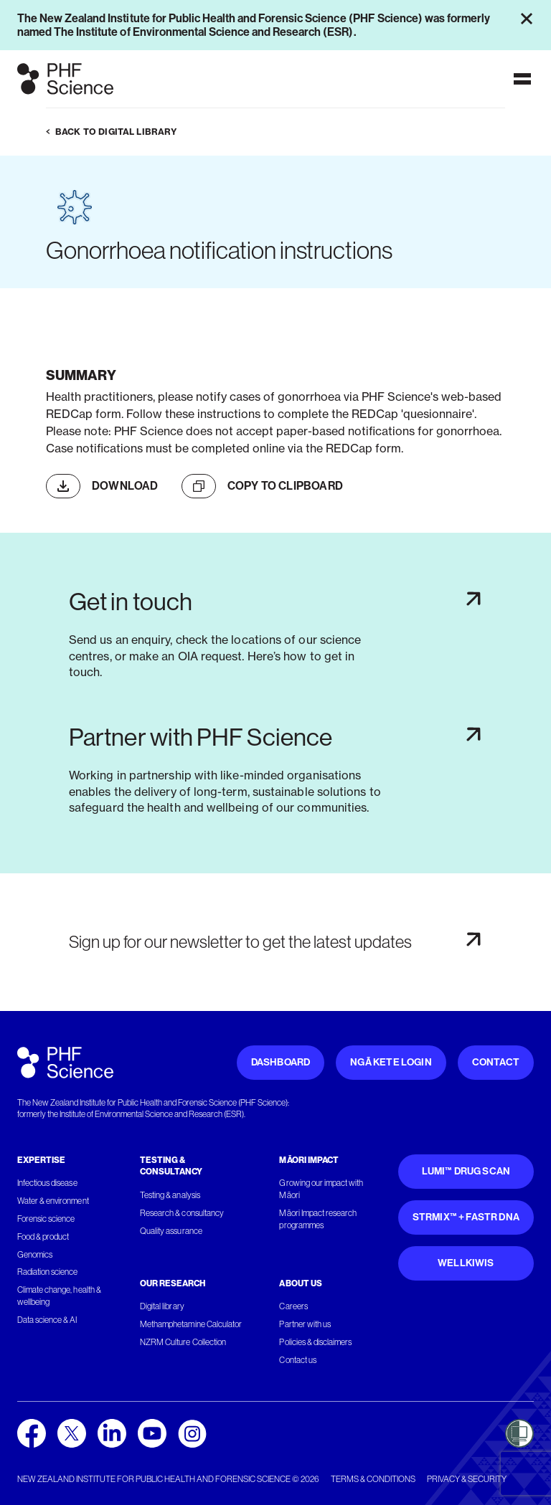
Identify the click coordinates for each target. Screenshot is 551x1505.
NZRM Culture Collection (183, 1342)
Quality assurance (171, 1231)
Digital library (162, 1306)
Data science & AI (47, 1320)
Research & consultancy (182, 1213)
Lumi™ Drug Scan (466, 1171)
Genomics (34, 1255)
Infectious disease (47, 1183)
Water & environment (53, 1201)
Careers (293, 1306)
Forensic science (46, 1219)
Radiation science (47, 1272)
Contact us (297, 1360)
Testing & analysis (170, 1195)
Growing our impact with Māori (321, 1189)
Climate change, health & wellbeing (59, 1296)
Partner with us (304, 1324)
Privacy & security (467, 1479)
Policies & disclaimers (315, 1342)
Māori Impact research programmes (318, 1219)
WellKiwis (466, 1263)
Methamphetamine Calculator (191, 1324)
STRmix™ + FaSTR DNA (466, 1217)
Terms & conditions (373, 1479)
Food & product (43, 1237)
